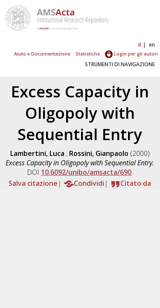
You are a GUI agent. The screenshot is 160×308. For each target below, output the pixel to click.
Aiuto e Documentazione (42, 53)
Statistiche (88, 53)
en (152, 44)
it (140, 44)
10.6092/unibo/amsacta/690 (86, 172)
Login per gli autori (131, 53)
